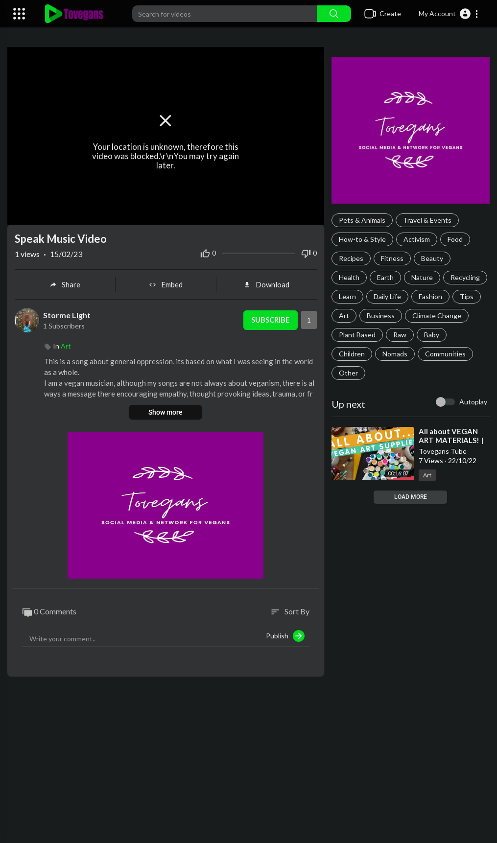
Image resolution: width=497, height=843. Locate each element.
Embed (166, 284)
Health (349, 277)
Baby (431, 334)
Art (344, 315)
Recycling (465, 277)
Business (381, 315)
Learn (347, 296)
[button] (449, 13)
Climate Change (436, 315)
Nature (422, 277)
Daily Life (387, 296)
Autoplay (473, 402)
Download (266, 284)
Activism (416, 239)
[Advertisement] (248, 764)
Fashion (430, 296)
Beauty (432, 258)
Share (64, 284)
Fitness (392, 258)
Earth (385, 277)
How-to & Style (362, 239)
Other (348, 373)
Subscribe (270, 320)
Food (455, 239)
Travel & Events (427, 220)
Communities (445, 354)
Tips (466, 296)
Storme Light (67, 315)
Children (352, 354)
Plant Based (357, 334)
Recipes (351, 258)
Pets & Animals (362, 220)
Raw (399, 334)
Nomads (394, 354)
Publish (285, 636)
